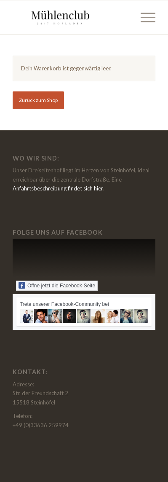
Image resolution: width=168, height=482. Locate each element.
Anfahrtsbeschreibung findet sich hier (58, 188)
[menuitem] (143, 17)
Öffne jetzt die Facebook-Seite (57, 285)
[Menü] (143, 17)
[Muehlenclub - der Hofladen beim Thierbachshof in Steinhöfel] (70, 17)
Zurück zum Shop (38, 100)
